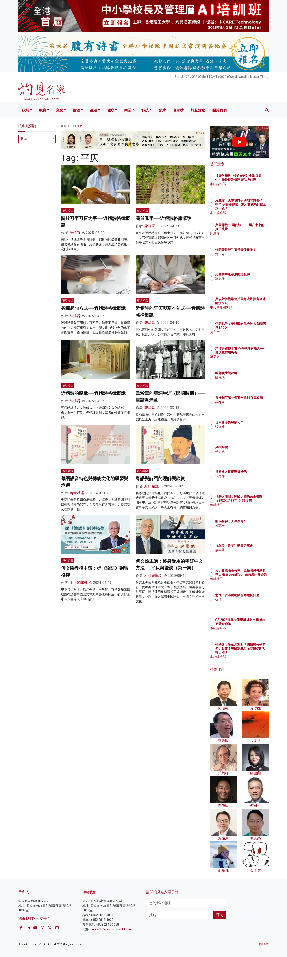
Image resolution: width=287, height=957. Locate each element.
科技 (145, 110)
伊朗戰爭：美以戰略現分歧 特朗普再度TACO (254, 328)
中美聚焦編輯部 (252, 311)
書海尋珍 (67, 470)
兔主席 (246, 258)
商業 (127, 110)
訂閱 (219, 915)
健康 (110, 110)
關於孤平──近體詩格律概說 (163, 218)
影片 (162, 110)
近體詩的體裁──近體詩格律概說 (93, 393)
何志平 (246, 529)
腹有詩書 (67, 560)
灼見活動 (198, 110)
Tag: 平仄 (77, 125)
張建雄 (246, 431)
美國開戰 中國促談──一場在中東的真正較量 (253, 229)
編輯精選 (77, 493)
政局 (25, 110)
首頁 (63, 125)
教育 (42, 110)
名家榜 (178, 110)
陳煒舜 (75, 233)
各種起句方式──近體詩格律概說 (93, 308)
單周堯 (246, 361)
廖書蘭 (246, 554)
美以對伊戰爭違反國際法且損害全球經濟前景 (254, 303)
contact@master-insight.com (111, 929)
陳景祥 (246, 237)
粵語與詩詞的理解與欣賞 (160, 478)
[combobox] (37, 139)
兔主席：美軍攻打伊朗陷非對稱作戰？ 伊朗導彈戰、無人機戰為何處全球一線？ (254, 208)
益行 (244, 603)
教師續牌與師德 (252, 373)
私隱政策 (264, 944)
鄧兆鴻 (246, 377)
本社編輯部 (79, 583)
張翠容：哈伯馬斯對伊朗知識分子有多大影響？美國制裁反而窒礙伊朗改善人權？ (254, 653)
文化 (59, 110)
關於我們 (219, 110)
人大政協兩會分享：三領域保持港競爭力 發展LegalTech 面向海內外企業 (254, 579)
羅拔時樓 (247, 447)
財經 (76, 110)
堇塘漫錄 (67, 210)
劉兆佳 (246, 282)
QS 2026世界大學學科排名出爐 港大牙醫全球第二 (253, 624)
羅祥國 (246, 406)
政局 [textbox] (24, 138)
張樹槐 (246, 451)
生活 (93, 110)
